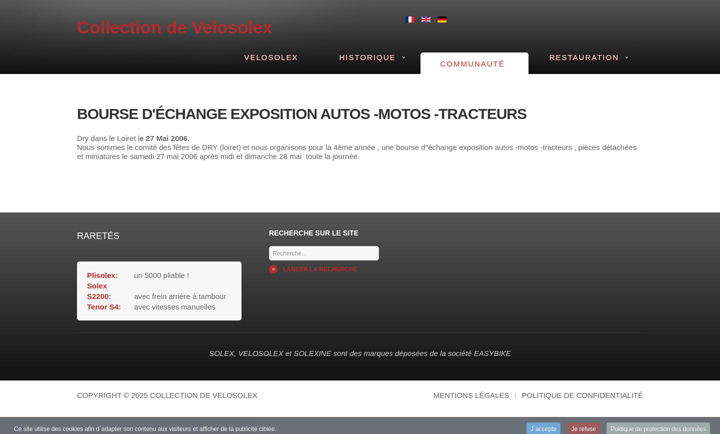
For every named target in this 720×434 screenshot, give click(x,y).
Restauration (584, 57)
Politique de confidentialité (582, 395)
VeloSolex (271, 57)
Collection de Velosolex (174, 27)
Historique (367, 57)
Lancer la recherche (320, 269)
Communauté (472, 64)
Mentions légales (472, 395)
